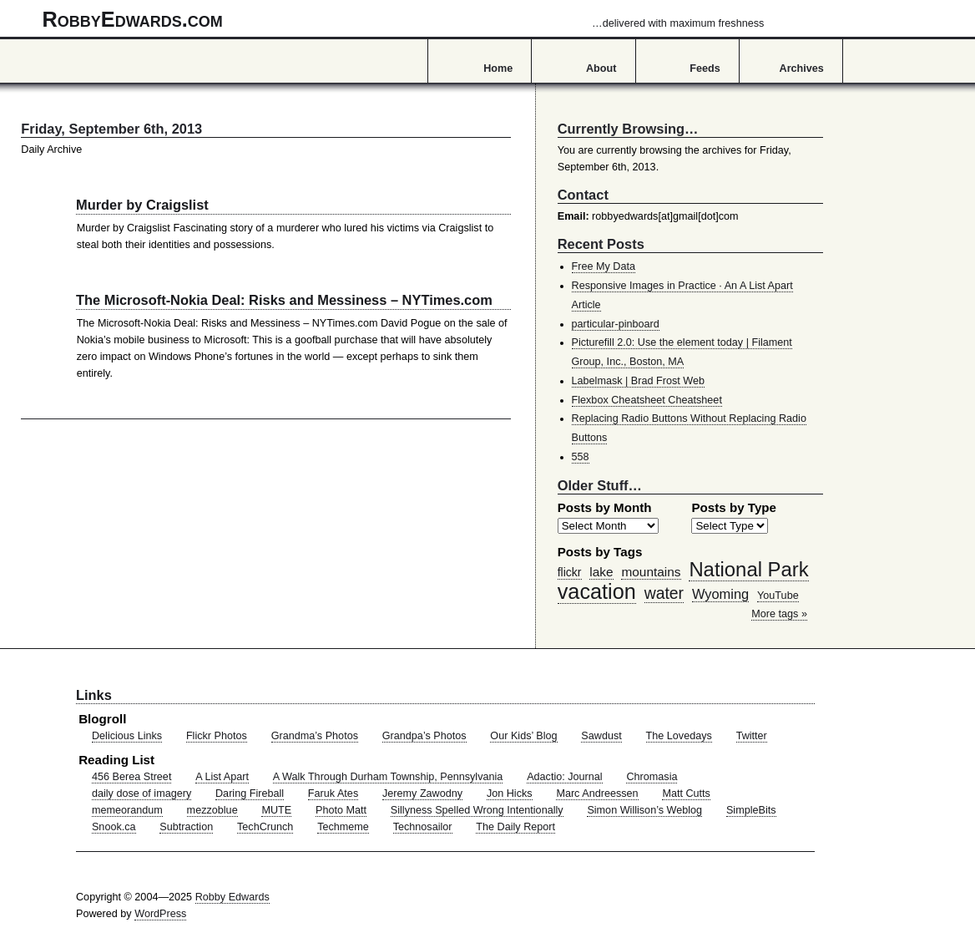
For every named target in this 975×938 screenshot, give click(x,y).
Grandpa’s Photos (424, 736)
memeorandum (127, 810)
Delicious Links (127, 736)
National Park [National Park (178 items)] (748, 569)
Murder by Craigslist (142, 204)
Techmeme (343, 827)
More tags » (779, 614)
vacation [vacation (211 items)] (597, 591)
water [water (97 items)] (664, 593)
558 (580, 457)
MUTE (276, 810)
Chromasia (651, 777)
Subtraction (186, 827)
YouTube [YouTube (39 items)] (778, 595)
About (601, 68)
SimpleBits (751, 810)
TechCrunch (265, 827)
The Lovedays (679, 736)
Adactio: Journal (565, 777)
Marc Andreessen (597, 793)
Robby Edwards (232, 897)
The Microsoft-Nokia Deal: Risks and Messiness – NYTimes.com (284, 299)
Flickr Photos (216, 736)
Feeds (705, 68)
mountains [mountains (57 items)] (650, 572)
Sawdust (601, 736)
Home (498, 68)
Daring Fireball (249, 793)
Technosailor (422, 827)
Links (94, 694)
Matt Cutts (686, 793)
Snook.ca (114, 827)
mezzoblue (212, 810)
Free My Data (603, 266)
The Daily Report (515, 827)
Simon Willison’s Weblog (644, 810)
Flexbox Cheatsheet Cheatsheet (647, 400)
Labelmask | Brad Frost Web (638, 381)
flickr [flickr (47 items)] (570, 572)
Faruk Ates (333, 793)
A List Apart (222, 777)
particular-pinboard (615, 324)
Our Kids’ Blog (523, 736)
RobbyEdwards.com (404, 19)
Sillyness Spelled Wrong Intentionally (477, 810)
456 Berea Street (131, 777)
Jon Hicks (510, 793)
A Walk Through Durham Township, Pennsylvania (388, 777)
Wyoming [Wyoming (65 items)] (720, 593)
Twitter (751, 736)
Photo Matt (341, 810)
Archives (802, 68)
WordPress (160, 914)
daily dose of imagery (141, 793)
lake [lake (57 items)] (601, 572)
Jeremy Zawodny (422, 793)
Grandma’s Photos (314, 736)
